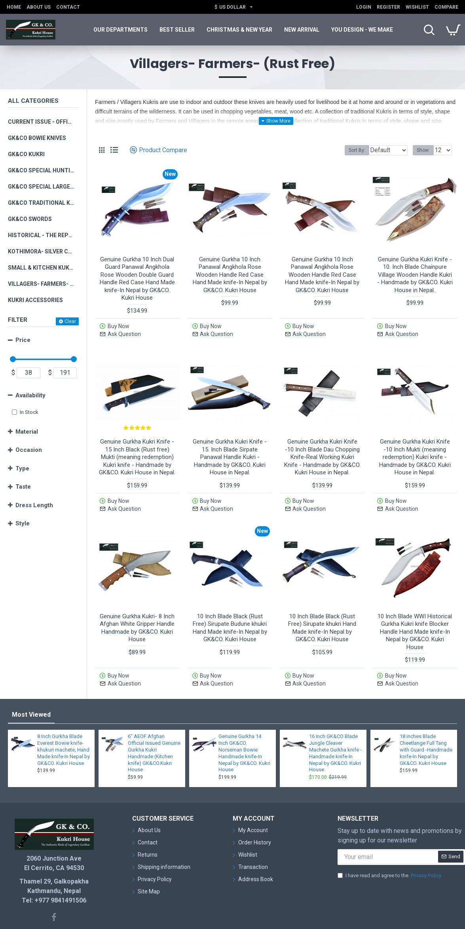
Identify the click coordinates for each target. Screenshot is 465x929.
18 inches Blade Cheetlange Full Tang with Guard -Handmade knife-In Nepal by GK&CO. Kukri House (426, 718)
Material (26, 431)
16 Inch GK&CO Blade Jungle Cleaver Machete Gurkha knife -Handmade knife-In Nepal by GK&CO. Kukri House (335, 722)
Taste (23, 486)
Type (22, 468)
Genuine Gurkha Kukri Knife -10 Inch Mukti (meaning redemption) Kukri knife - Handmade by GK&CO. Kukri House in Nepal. (415, 447)
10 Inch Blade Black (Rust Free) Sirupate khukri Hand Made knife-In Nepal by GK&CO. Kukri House (322, 607)
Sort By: (351, 150)
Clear (70, 321)
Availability (30, 395)
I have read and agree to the (390, 844)
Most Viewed (31, 683)
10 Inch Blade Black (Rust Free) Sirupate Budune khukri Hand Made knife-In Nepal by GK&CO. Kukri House (230, 607)
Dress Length (34, 505)
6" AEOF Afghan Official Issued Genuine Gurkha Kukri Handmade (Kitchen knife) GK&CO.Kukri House (154, 722)
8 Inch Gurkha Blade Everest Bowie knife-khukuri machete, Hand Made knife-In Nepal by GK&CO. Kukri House (63, 718)
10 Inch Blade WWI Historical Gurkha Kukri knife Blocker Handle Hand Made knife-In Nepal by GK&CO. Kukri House (415, 611)
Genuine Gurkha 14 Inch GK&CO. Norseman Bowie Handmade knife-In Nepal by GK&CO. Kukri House (244, 722)
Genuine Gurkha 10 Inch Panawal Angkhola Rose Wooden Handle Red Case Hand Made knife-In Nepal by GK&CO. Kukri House (230, 275)
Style (22, 523)
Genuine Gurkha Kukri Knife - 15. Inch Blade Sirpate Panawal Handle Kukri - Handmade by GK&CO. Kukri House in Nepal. (230, 447)
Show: (425, 150)
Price (22, 340)
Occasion (28, 449)
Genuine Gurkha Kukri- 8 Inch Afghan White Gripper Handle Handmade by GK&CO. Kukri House (137, 607)
